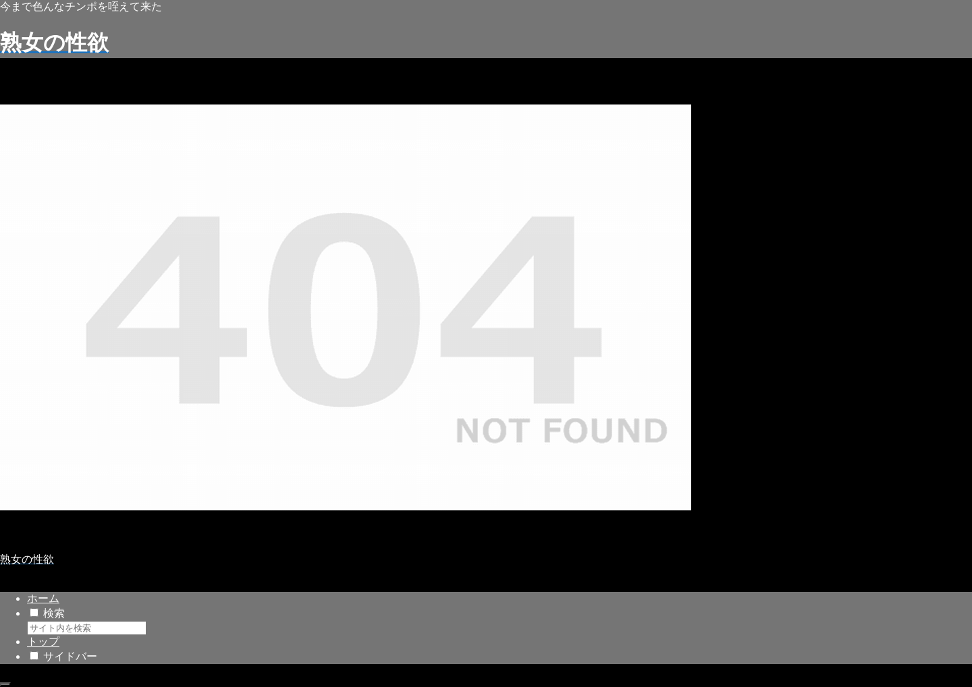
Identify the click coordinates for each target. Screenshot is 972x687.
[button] (154, 631)
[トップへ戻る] (5, 684)
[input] (86, 628)
